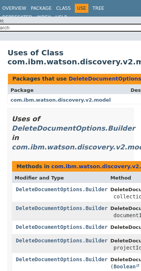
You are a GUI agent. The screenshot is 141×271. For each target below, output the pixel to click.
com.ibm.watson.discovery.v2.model (61, 100)
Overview (14, 8)
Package (41, 8)
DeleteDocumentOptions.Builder (73, 128)
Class (63, 8)
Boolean (125, 266)
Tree (98, 8)
